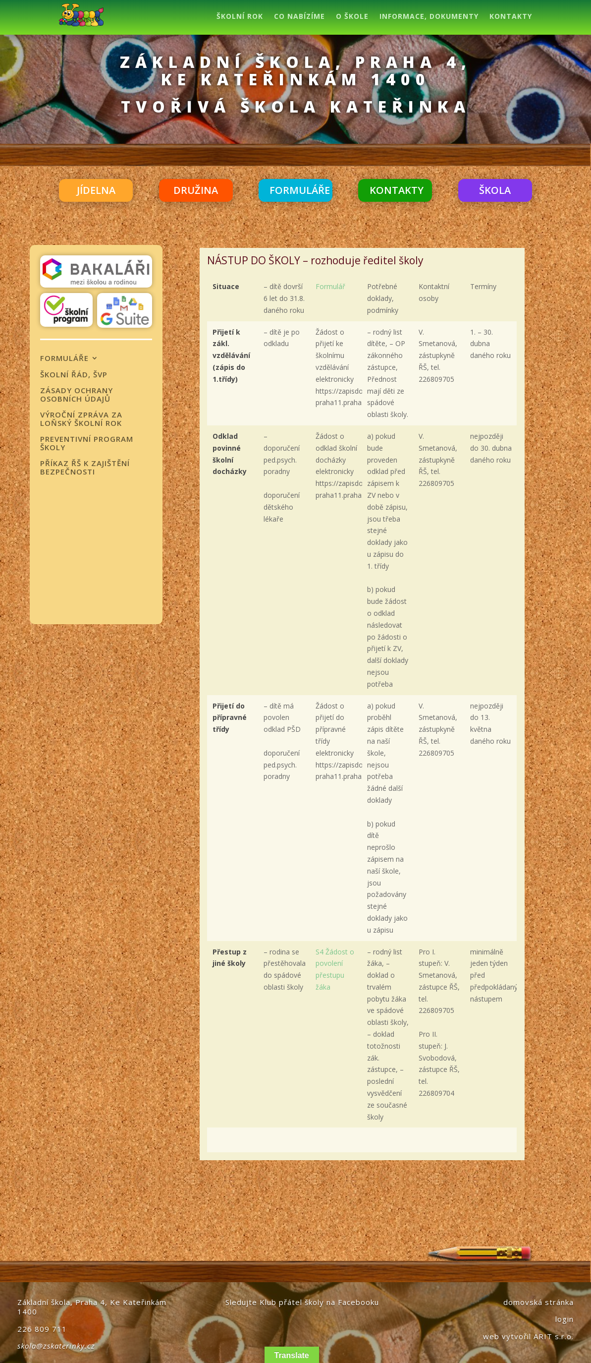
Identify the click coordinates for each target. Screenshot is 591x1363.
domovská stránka (538, 1302)
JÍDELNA (96, 190)
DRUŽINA (195, 190)
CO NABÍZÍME (299, 17)
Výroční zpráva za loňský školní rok (81, 419)
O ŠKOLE (352, 17)
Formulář (330, 286)
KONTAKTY (510, 17)
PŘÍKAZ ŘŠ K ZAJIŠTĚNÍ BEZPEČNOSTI (85, 467)
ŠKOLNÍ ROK (239, 17)
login (564, 1319)
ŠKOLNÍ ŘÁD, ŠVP (73, 374)
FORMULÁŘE (299, 190)
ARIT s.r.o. (554, 1336)
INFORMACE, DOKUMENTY (429, 17)
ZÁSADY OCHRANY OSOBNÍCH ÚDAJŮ (76, 395)
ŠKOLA (495, 190)
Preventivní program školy (86, 443)
